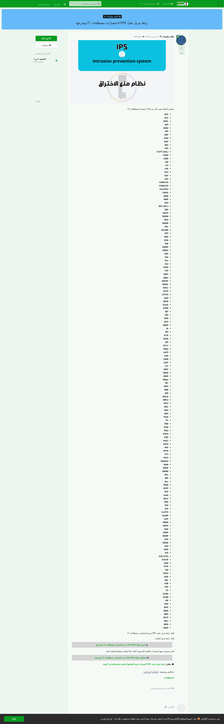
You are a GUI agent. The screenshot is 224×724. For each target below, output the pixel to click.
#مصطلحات (169, 677)
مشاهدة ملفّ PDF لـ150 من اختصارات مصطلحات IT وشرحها (120, 657)
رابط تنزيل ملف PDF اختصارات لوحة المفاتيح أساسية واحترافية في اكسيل (134, 664)
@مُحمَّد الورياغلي (151, 672)
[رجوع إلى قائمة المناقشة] (220, 3)
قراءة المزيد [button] (106, 719)
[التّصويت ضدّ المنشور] (181, 52)
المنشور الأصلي (43, 53)
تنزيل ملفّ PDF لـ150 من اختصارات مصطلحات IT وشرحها (120, 644)
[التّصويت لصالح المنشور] (181, 47)
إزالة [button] (14, 719)
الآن (38, 101)
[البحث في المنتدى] (85, 3)
